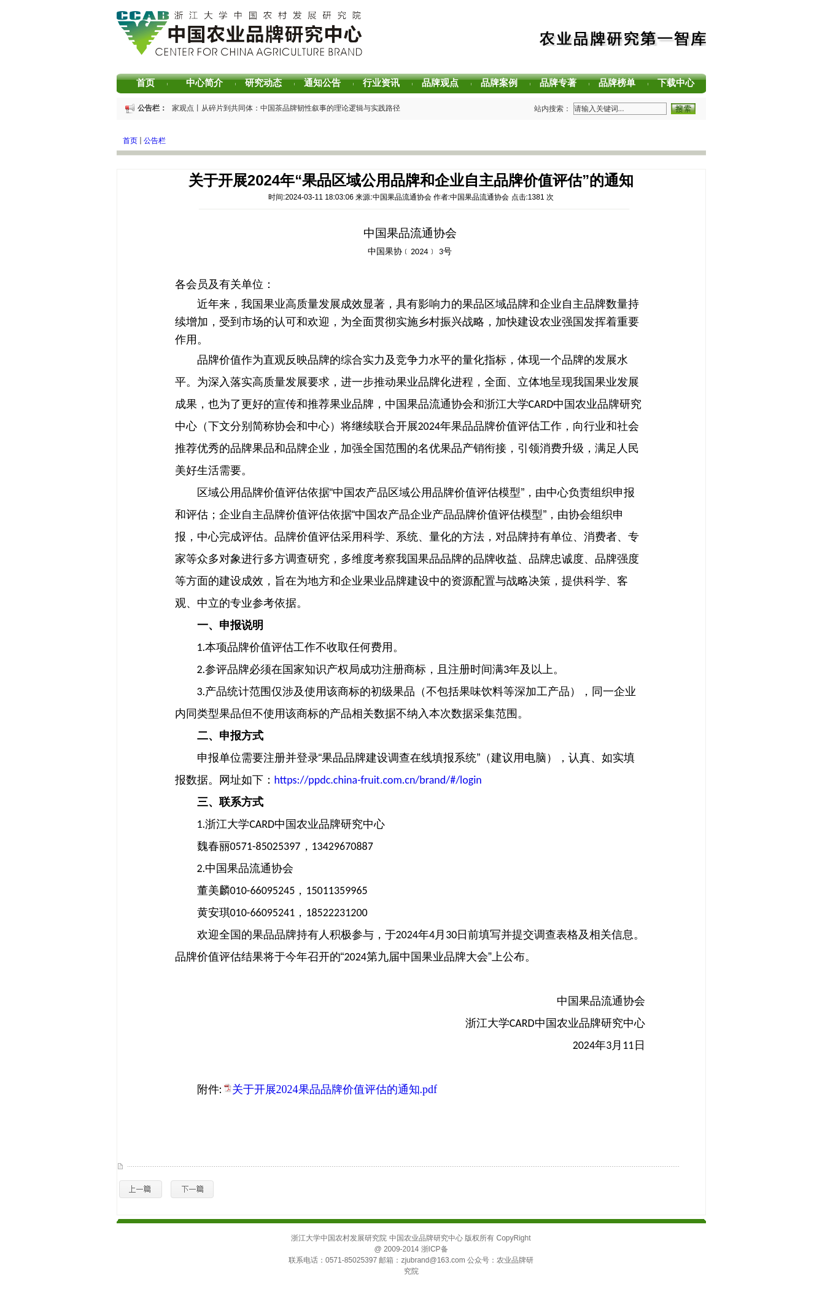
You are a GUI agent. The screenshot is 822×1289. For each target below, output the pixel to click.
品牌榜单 (622, 82)
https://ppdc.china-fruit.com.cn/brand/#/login (378, 780)
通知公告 (327, 82)
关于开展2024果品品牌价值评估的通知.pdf (335, 1089)
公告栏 (155, 140)
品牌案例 (504, 82)
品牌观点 (445, 82)
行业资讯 (386, 82)
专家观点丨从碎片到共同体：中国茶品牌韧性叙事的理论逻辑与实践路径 (283, 108)
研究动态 (268, 82)
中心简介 (209, 82)
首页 (152, 82)
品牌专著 (563, 82)
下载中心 (680, 82)
